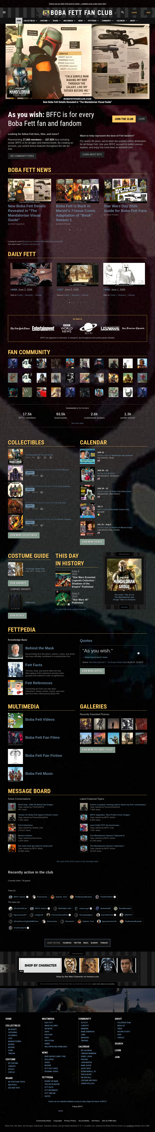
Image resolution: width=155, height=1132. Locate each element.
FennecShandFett (58, 915)
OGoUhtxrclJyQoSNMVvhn (24, 921)
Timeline (11, 1053)
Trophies (84, 1041)
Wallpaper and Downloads (56, 1047)
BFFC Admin (19, 897)
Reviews (11, 1047)
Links (83, 1035)
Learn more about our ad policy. (103, 984)
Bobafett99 (102, 908)
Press (119, 1029)
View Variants (18, 583)
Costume (45, 20)
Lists (10, 1038)
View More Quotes (92, 671)
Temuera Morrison (88, 1053)
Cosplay (11, 1072)
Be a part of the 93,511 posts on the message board (77, 861)
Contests (85, 1026)
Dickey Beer (86, 1068)
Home (19, 21)
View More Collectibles (23, 535)
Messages (85, 1038)
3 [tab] (77, 106)
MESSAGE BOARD (29, 791)
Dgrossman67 (18, 915)
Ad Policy (124, 607)
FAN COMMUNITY (29, 352)
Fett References (51, 1090)
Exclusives (49, 1059)
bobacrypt (83, 908)
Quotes (86, 641)
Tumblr (20, 295)
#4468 (13, 289)
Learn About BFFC (92, 154)
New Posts (12, 1085)
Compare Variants (20, 589)
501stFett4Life (18, 908)
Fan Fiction (49, 1041)
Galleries (93, 706)
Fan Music (49, 1029)
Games (47, 1044)
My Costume (13, 1063)
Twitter (77, 943)
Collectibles (31, 20)
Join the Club (124, 119)
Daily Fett (49, 1023)
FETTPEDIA (22, 629)
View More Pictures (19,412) (97, 749)
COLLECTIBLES (26, 442)
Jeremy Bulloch (87, 1083)
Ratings (11, 1044)
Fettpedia (93, 20)
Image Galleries (51, 1026)
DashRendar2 (122, 908)
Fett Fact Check (51, 1068)
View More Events (92, 541)
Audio (47, 1032)
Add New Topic (14, 1088)
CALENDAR (93, 442)
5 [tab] (84, 106)
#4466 (106, 289)
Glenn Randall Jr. (88, 1071)
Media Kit (121, 1026)
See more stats (78, 423)
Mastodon (29, 295)
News (81, 20)
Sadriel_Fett (59, 897)
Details (11, 1069)
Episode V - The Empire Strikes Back (108, 662)
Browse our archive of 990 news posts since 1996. (43, 241)
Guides (47, 1062)
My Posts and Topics (16, 1082)
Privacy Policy (70, 1121)
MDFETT (126, 915)
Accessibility (84, 1121)
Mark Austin (86, 1065)
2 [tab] (73, 106)
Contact (120, 1038)
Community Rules (43, 1121)
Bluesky (39, 295)
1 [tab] (69, 106)
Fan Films (48, 1035)
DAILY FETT (22, 254)
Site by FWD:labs (109, 1121)
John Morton (86, 1062)
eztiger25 (36, 915)
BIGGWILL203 (62, 908)
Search (119, 1043)
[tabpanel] (77, 64)
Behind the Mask (51, 1081)
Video (47, 1038)
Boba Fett (89, 657)
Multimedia (70, 20)
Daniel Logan (86, 1056)
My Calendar (86, 1050)
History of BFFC (123, 1032)
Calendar (122, 20)
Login (134, 12)
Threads (104, 943)
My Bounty (12, 1029)
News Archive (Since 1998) (55, 1056)
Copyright (58, 1121)
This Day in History (69, 559)
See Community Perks (22, 156)
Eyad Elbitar (86, 1074)
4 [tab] (80, 106)
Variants (11, 1066)
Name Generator (87, 1032)
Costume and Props (89, 1080)
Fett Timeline (50, 1093)
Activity (84, 1023)
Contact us (26, 244)
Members (84, 1029)
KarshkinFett (106, 915)
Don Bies (84, 1059)
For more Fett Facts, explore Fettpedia (70, 609)
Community (108, 20)
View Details (17, 615)
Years (10, 1050)
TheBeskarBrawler (81, 897)
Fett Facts (49, 1087)
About (134, 20)
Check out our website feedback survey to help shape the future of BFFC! (77, 1101)
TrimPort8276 (105, 897)
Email (85, 943)
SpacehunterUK (107, 921)
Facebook (67, 943)
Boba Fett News (29, 169)
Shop (119, 1035)
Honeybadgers (83, 915)
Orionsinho (39, 897)
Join (148, 12)
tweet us (36, 244)
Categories (12, 1032)
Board (57, 20)
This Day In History (52, 1084)
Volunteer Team (124, 1023)
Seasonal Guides (51, 1071)
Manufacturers (14, 1041)
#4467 (60, 289)
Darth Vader (102, 657)
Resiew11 (67, 921)
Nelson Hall (86, 1077)
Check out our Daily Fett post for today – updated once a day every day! (77, 4)
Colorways (12, 1035)
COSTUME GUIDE (28, 555)
